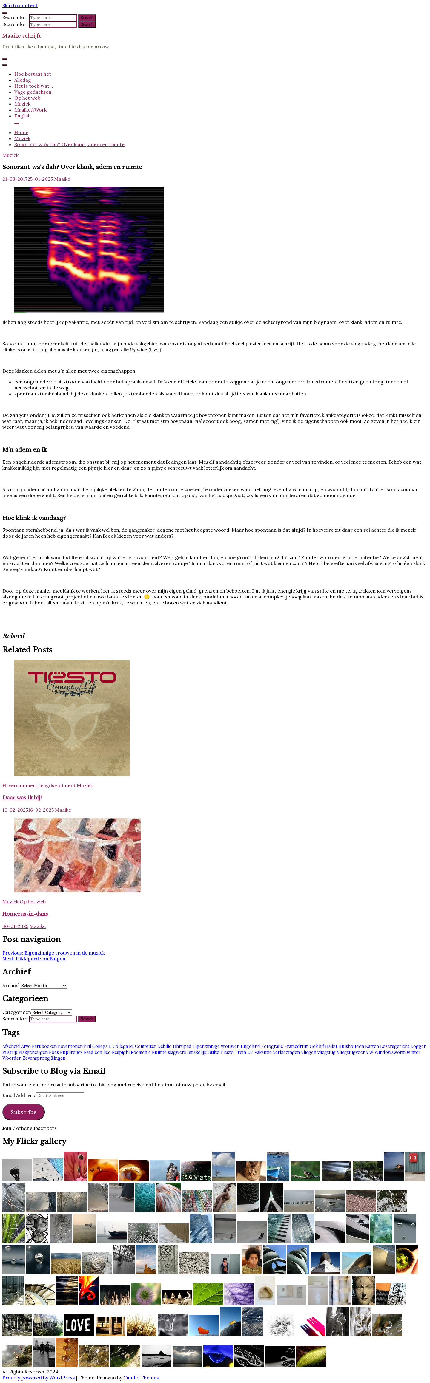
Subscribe (23, 1112)
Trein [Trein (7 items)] (240, 1052)
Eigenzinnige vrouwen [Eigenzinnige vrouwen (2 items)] (216, 1046)
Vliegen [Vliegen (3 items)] (308, 1052)
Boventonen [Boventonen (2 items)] (70, 1046)
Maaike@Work (30, 110)
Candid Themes (141, 1378)
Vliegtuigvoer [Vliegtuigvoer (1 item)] (351, 1052)
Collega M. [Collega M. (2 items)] (123, 1046)
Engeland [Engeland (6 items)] (250, 1046)
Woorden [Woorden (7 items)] (12, 1058)
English (22, 116)
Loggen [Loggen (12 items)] (418, 1046)
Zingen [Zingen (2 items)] (58, 1058)
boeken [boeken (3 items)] (49, 1046)
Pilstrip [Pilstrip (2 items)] (9, 1052)
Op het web (27, 98)
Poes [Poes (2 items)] (54, 1052)
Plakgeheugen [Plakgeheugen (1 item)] (33, 1052)
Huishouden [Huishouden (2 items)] (351, 1046)
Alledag (22, 80)
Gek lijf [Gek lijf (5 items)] (317, 1046)
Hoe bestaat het (32, 74)
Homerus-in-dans (25, 914)
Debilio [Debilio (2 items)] (164, 1046)
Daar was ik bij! (22, 798)
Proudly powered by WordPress (39, 1378)
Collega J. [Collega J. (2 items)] (101, 1046)
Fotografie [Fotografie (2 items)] (272, 1046)
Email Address (19, 1095)
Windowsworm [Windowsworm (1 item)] (390, 1052)
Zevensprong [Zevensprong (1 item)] (36, 1058)
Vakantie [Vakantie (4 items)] (263, 1052)
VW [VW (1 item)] (369, 1052)
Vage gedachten (32, 92)
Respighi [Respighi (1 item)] (121, 1052)
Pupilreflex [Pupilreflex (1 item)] (71, 1052)
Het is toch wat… (33, 86)
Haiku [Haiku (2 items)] (331, 1046)
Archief (10, 985)
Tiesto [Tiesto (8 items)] (227, 1052)
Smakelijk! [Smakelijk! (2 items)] (197, 1052)
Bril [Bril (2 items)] (87, 1046)
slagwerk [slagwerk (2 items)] (177, 1052)
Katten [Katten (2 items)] (372, 1046)
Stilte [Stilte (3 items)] (213, 1052)
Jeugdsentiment (57, 785)
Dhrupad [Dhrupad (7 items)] (182, 1046)
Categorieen (16, 1012)
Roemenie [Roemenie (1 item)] (141, 1052)
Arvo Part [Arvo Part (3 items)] (31, 1046)
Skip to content (20, 5)
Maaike (62, 179)
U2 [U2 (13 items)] (250, 1052)
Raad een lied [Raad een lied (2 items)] (97, 1052)
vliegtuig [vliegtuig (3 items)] (326, 1052)
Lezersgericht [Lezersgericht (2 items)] (394, 1046)
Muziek (22, 104)
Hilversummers (20, 785)
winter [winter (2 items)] (413, 1052)
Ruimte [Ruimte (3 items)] (159, 1052)
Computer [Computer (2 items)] (145, 1046)
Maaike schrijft (21, 36)
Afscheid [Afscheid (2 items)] (11, 1046)
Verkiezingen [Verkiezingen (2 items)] (286, 1052)
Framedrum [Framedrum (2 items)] (296, 1046)
